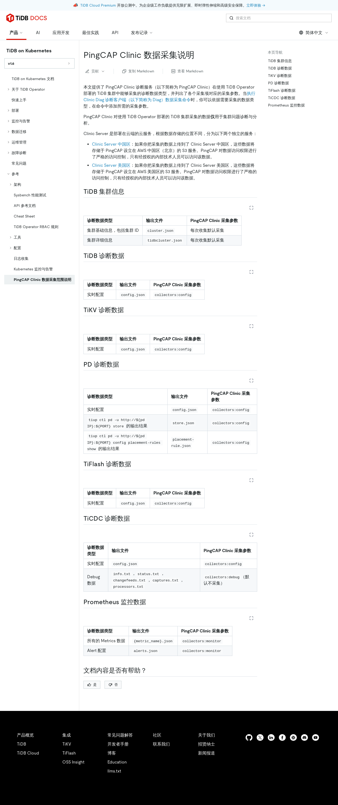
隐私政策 (108, 794)
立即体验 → (255, 5)
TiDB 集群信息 (280, 61)
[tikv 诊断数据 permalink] (128, 310)
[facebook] (282, 737)
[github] (249, 737)
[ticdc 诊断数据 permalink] (134, 518)
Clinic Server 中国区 (111, 144)
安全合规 (132, 794)
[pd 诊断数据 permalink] (123, 364)
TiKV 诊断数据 (280, 75)
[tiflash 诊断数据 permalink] (135, 464)
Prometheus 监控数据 (286, 105)
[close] (327, 774)
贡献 (95, 71)
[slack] (293, 737)
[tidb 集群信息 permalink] (128, 191)
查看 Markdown (187, 71)
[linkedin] (271, 737)
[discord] (304, 737)
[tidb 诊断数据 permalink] (128, 256)
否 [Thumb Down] (113, 685)
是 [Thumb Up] (92, 685)
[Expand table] (251, 208)
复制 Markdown (138, 71)
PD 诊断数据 (278, 83)
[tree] (39, 179)
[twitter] (260, 737)
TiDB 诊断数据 (280, 68)
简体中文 (314, 32)
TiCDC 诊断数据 (281, 98)
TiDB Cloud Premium (98, 5)
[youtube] (315, 737)
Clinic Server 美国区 (111, 165)
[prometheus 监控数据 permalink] (150, 602)
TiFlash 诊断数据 (281, 90)
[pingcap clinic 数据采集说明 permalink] (198, 55)
